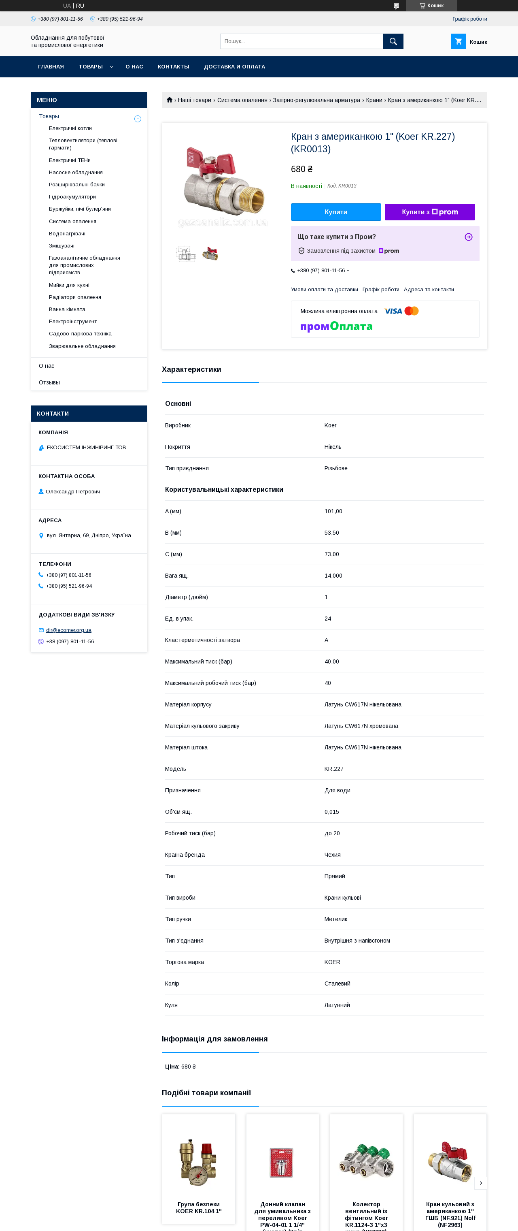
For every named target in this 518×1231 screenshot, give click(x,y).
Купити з (430, 212)
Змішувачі (61, 246)
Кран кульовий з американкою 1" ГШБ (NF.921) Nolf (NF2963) (451, 1214)
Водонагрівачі (67, 233)
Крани (374, 100)
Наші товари (194, 100)
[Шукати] (393, 41)
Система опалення (242, 100)
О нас (134, 67)
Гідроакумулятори (72, 197)
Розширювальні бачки (77, 184)
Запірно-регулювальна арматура (316, 100)
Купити (336, 212)
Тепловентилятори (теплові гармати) (83, 144)
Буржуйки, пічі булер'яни (80, 209)
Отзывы (49, 382)
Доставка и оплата (234, 67)
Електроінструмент (73, 321)
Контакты (173, 67)
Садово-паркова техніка (80, 334)
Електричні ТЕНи (70, 160)
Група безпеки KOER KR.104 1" (199, 1207)
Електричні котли (70, 128)
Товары (91, 67)
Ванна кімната (67, 309)
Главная (51, 67)
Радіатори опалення (75, 297)
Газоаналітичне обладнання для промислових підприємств (84, 265)
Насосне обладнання (76, 172)
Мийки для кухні (69, 285)
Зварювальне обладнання (82, 346)
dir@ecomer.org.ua (68, 630)
